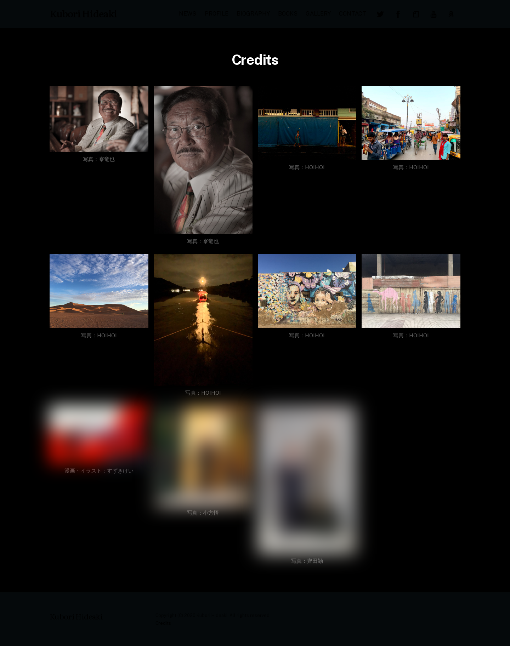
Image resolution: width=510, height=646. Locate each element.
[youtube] (433, 13)
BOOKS (288, 13)
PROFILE (216, 13)
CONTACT (352, 13)
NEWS (187, 13)
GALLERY (318, 13)
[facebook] (398, 13)
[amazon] (451, 13)
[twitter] (380, 13)
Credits (163, 623)
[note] (416, 13)
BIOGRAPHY (253, 13)
